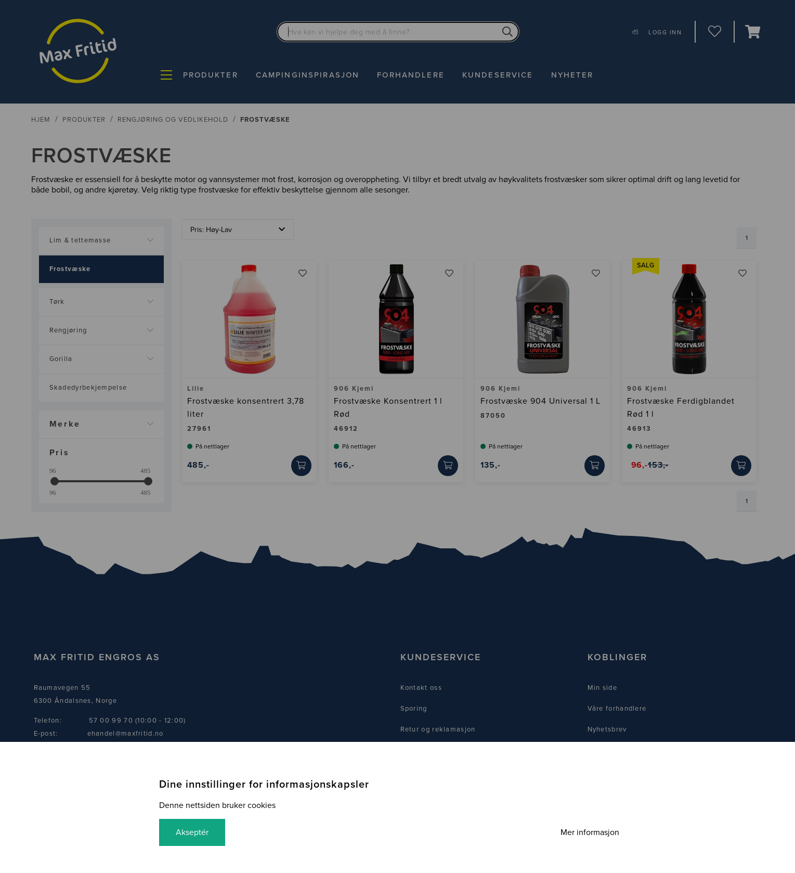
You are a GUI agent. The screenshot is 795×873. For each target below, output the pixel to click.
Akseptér (192, 832)
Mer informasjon (590, 832)
